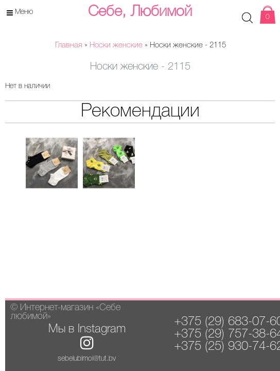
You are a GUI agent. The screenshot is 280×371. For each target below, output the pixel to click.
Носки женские (116, 45)
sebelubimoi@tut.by (87, 359)
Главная (68, 45)
